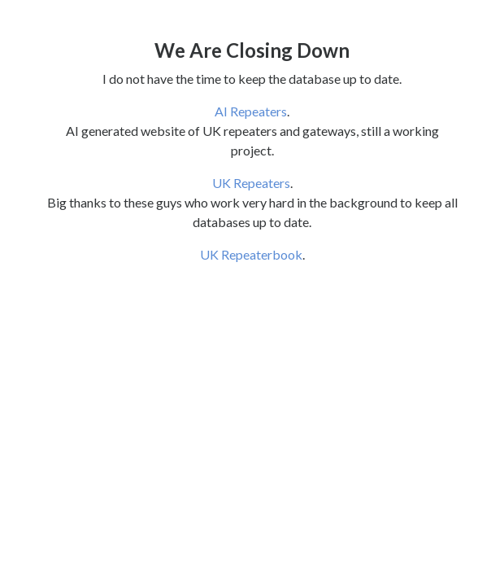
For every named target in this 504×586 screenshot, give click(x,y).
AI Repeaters (251, 111)
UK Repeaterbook (251, 254)
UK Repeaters (251, 182)
